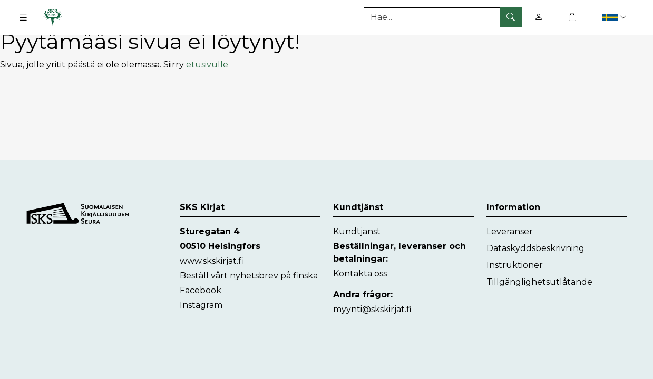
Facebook (200, 290)
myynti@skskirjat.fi (372, 309)
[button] (615, 17)
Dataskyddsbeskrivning (535, 248)
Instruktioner (514, 265)
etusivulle (207, 64)
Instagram (201, 305)
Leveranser (509, 231)
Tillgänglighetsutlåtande (539, 282)
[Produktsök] (443, 17)
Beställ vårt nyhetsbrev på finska (249, 276)
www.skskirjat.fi (211, 261)
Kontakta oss (360, 273)
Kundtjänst (357, 231)
